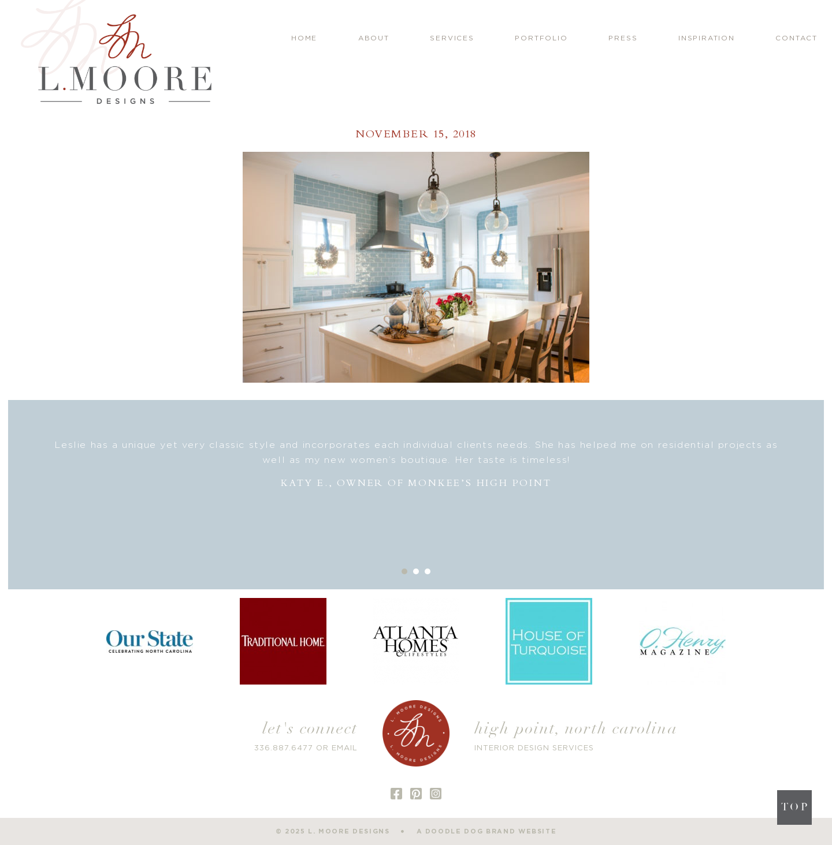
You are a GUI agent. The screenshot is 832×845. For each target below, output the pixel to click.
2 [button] (416, 571)
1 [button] (404, 571)
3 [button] (427, 571)
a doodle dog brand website (487, 831)
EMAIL (345, 748)
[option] (416, 464)
